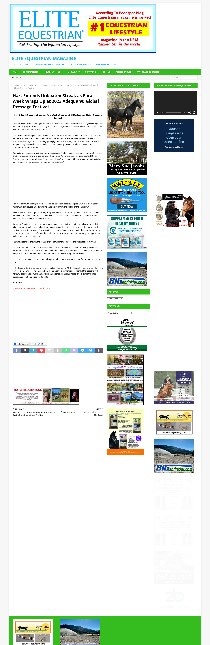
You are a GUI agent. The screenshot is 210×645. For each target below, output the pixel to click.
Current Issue (53, 72)
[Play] (157, 112)
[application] (176, 103)
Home (15, 72)
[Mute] (189, 112)
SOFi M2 (106, 72)
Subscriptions (30, 72)
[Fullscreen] (194, 112)
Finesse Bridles (123, 72)
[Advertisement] (58, 183)
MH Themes (59, 639)
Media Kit (72, 72)
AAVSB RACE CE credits (148, 72)
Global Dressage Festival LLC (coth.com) (31, 288)
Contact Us (91, 72)
